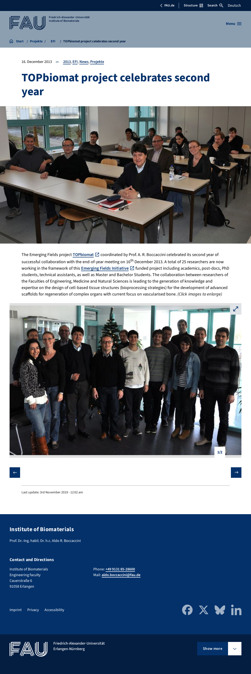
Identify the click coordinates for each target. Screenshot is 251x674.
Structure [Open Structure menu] (193, 5)
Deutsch (234, 5)
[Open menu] (233, 23)
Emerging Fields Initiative (105, 268)
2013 (67, 61)
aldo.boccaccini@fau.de (121, 575)
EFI (75, 61)
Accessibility (54, 610)
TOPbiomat (83, 255)
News (84, 61)
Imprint (16, 610)
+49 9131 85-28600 (120, 569)
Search (215, 5)
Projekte (97, 61)
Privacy (33, 610)
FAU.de (167, 5)
